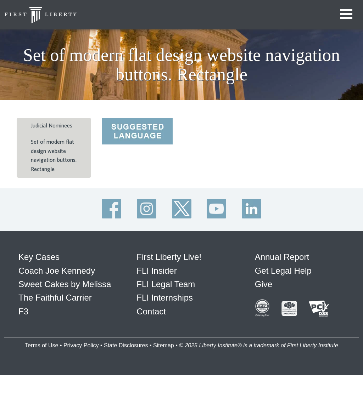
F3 (23, 311)
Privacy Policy (81, 345)
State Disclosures (126, 345)
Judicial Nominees (51, 126)
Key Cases (39, 257)
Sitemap (163, 345)
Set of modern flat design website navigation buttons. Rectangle (54, 155)
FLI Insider (156, 270)
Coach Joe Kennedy (56, 270)
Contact (151, 311)
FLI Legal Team (165, 284)
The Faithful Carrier (55, 297)
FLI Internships (164, 297)
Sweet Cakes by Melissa (64, 284)
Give (263, 284)
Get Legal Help (283, 270)
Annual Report (282, 257)
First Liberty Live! (168, 257)
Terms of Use (41, 345)
